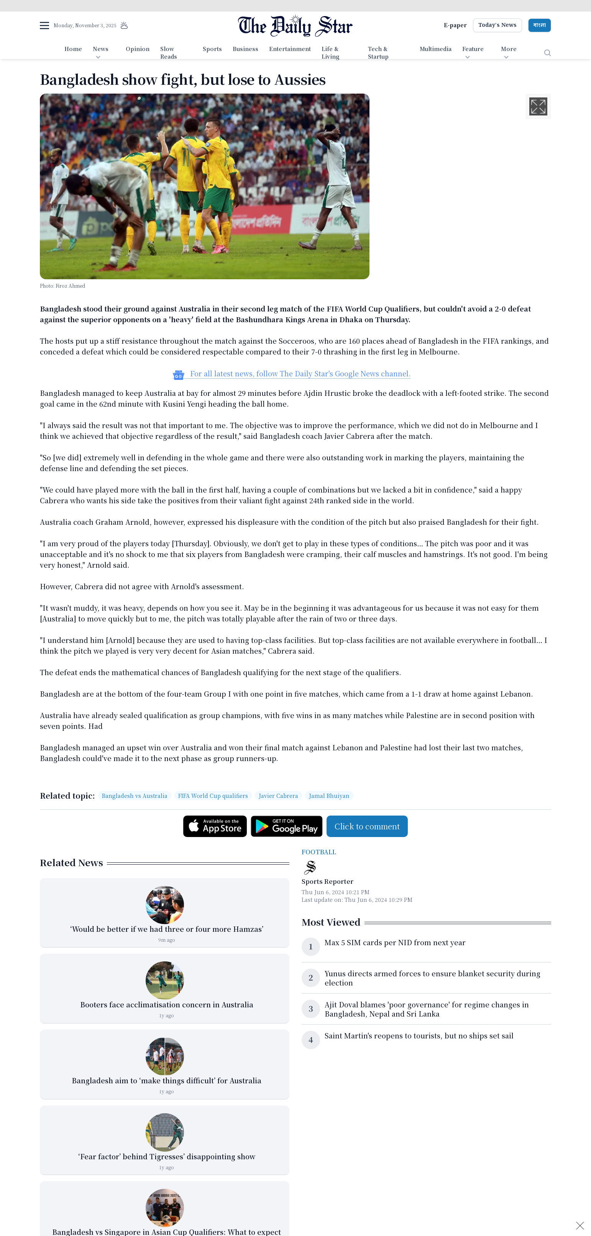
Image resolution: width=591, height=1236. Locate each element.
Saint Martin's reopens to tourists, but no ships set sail (419, 1035)
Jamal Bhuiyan (329, 795)
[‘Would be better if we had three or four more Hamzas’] (165, 905)
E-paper (455, 25)
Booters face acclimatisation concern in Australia (166, 1004)
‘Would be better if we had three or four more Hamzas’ (166, 929)
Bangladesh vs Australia (134, 795)
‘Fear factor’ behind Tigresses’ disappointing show (166, 1156)
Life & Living (331, 52)
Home (73, 49)
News (100, 49)
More (509, 49)
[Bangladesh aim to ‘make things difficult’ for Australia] (165, 1056)
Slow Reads (168, 52)
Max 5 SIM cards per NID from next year (395, 942)
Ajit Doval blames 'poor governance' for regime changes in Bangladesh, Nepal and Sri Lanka (427, 1008)
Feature (473, 49)
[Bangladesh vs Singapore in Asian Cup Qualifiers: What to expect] (165, 1208)
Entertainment (290, 49)
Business (245, 49)
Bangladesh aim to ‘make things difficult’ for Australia (166, 1080)
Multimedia (435, 49)
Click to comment (367, 826)
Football (319, 851)
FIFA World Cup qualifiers (213, 795)
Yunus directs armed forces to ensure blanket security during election (432, 977)
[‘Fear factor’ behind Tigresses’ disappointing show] (165, 1132)
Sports (212, 49)
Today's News (497, 25)
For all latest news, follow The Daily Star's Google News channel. (291, 373)
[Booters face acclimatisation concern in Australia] (165, 980)
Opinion (137, 49)
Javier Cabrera (278, 795)
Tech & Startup (378, 52)
